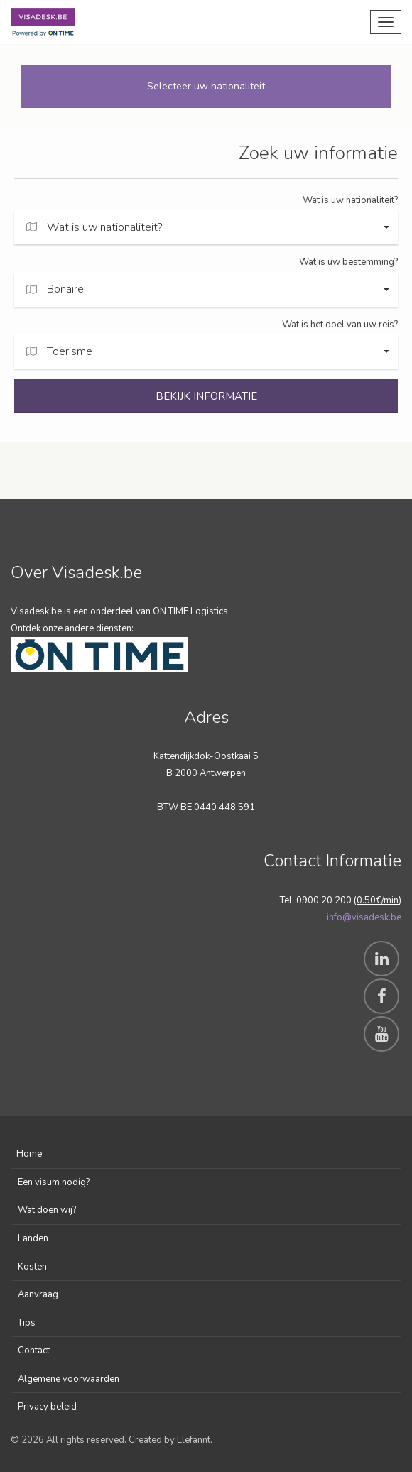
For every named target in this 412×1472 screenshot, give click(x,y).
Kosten (32, 1266)
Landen (33, 1238)
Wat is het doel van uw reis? (340, 324)
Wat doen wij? (47, 1210)
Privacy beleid (47, 1406)
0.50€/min (378, 900)
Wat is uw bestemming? (348, 262)
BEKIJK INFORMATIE (206, 396)
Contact (34, 1350)
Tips (27, 1322)
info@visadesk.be (364, 917)
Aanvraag (38, 1294)
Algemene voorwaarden (68, 1379)
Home (29, 1153)
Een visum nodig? (54, 1182)
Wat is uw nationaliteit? (350, 200)
